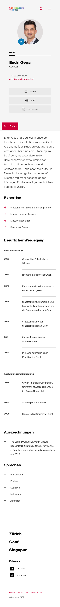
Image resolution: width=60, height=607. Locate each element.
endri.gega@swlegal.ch (21, 86)
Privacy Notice (36, 594)
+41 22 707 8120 (18, 82)
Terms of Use (23, 594)
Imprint (12, 594)
